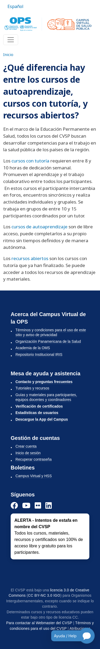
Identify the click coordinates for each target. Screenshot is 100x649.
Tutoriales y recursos (32, 388)
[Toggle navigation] (10, 39)
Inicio (8, 54)
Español (15, 6)
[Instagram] (38, 505)
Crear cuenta (26, 446)
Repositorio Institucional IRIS (38, 355)
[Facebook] (14, 505)
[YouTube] (26, 505)
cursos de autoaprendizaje (39, 227)
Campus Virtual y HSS (33, 476)
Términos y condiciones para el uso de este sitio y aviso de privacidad (50, 332)
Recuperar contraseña (33, 459)
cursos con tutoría (30, 161)
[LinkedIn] (48, 505)
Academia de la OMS (32, 348)
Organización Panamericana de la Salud (48, 342)
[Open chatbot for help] (69, 636)
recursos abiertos (29, 258)
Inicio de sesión (28, 453)
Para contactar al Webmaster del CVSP (39, 623)
